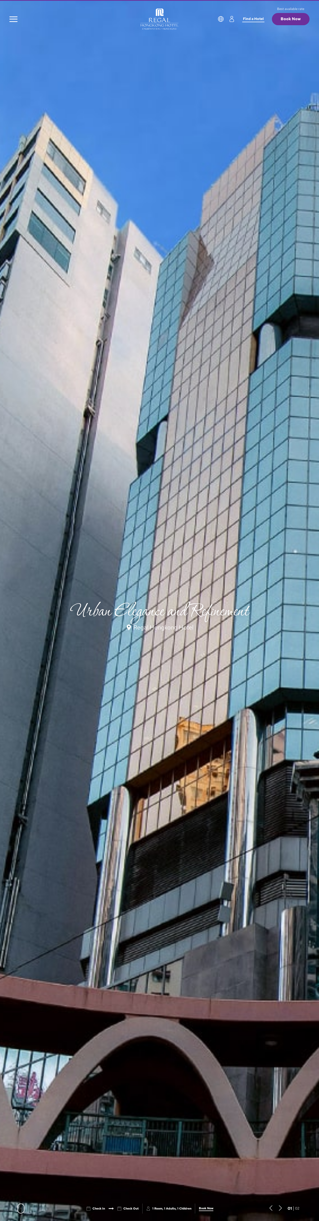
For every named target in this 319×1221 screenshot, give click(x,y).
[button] (271, 1208)
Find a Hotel (253, 18)
